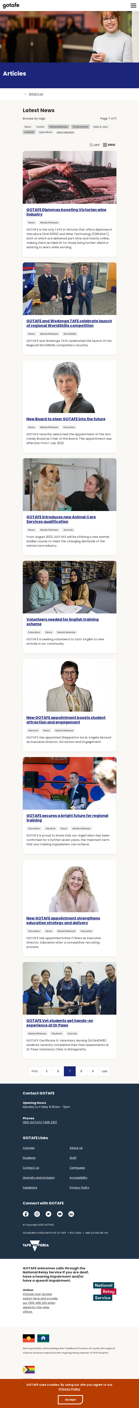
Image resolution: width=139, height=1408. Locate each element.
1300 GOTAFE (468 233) (40, 1122)
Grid (109, 145)
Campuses (77, 1168)
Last (105, 1071)
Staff (73, 1158)
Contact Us (31, 1168)
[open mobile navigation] (133, 5)
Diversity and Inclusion (39, 1178)
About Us (76, 1148)
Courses (29, 1148)
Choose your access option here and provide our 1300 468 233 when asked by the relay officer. (40, 1303)
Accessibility (78, 1178)
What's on (36, 94)
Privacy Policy (79, 1188)
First (35, 1071)
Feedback (30, 1188)
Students (29, 1158)
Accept (70, 1400)
